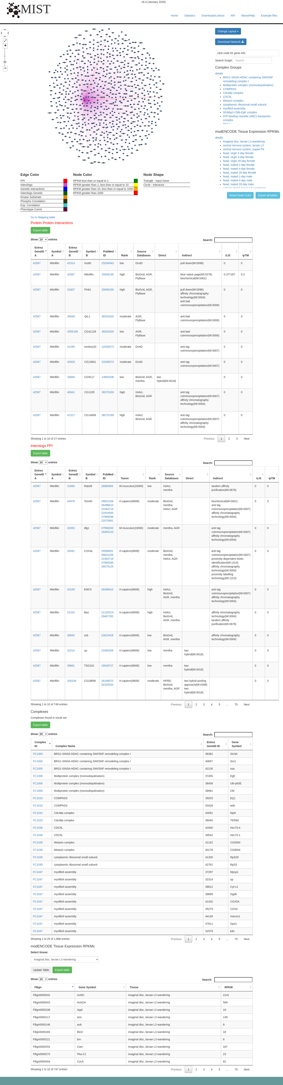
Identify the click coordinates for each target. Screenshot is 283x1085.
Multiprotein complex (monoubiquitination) (248, 85)
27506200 (107, 528)
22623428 (107, 635)
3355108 (72, 331)
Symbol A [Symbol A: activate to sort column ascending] (56, 253)
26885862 (107, 486)
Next (247, 438)
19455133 (107, 531)
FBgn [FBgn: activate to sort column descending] (38, 987)
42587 (37, 263)
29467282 (107, 616)
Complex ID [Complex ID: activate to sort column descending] (40, 744)
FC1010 (38, 798)
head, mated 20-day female (239, 172)
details (219, 73)
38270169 (108, 392)
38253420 (108, 316)
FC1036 (38, 827)
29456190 (108, 274)
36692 (71, 635)
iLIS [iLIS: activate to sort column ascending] (227, 255)
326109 (71, 680)
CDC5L (227, 96)
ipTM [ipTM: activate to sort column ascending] (245, 255)
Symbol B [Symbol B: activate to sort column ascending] (91, 253)
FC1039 (38, 842)
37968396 (107, 516)
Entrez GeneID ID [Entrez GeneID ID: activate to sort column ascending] (213, 744)
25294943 (108, 263)
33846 (71, 377)
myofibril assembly (234, 108)
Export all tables (268, 195)
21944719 (107, 509)
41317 (71, 415)
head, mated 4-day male (237, 180)
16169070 (107, 680)
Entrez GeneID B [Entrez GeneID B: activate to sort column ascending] (73, 251)
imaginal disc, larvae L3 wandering (244, 141)
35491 (71, 551)
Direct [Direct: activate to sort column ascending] (162, 255)
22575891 (107, 520)
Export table (40, 230)
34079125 (107, 566)
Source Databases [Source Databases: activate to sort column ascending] (144, 253)
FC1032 (38, 812)
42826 (71, 361)
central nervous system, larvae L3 (243, 145)
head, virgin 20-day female (239, 160)
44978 (71, 501)
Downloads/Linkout (213, 15)
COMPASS (229, 89)
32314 (71, 650)
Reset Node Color (240, 195)
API (233, 15)
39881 (71, 665)
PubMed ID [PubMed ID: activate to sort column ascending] (108, 253)
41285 (71, 346)
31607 (71, 289)
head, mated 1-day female (239, 164)
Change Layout (228, 31)
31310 (71, 612)
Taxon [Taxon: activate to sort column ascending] (125, 478)
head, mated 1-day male (237, 176)
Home (174, 15)
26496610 (107, 505)
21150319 (107, 612)
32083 (71, 528)
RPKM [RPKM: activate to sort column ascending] (229, 987)
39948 (71, 316)
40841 (71, 392)
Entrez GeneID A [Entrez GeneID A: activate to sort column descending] (39, 251)
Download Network (231, 41)
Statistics (189, 15)
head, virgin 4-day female (238, 157)
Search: (227, 240)
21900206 (107, 650)
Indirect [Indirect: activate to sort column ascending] (187, 255)
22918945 (107, 512)
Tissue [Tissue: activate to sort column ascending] (134, 987)
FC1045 (38, 857)
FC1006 (38, 776)
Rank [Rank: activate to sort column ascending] (124, 255)
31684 (71, 486)
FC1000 (38, 753)
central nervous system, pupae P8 (243, 149)
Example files (269, 15)
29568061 (107, 551)
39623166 (107, 501)
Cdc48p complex (233, 92)
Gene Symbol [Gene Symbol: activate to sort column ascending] (237, 744)
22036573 (108, 346)
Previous (209, 438)
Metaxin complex (233, 100)
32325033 (107, 684)
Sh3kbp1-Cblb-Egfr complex (240, 112)
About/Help (248, 15)
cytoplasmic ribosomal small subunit (244, 104)
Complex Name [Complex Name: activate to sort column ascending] (65, 746)
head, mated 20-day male (238, 184)
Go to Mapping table (43, 217)
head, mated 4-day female (239, 168)
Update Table (41, 970)
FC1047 (38, 872)
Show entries (44, 239)
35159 (71, 589)
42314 (71, 263)
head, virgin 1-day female (238, 153)
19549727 (107, 665)
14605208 (108, 377)
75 (236, 704)
